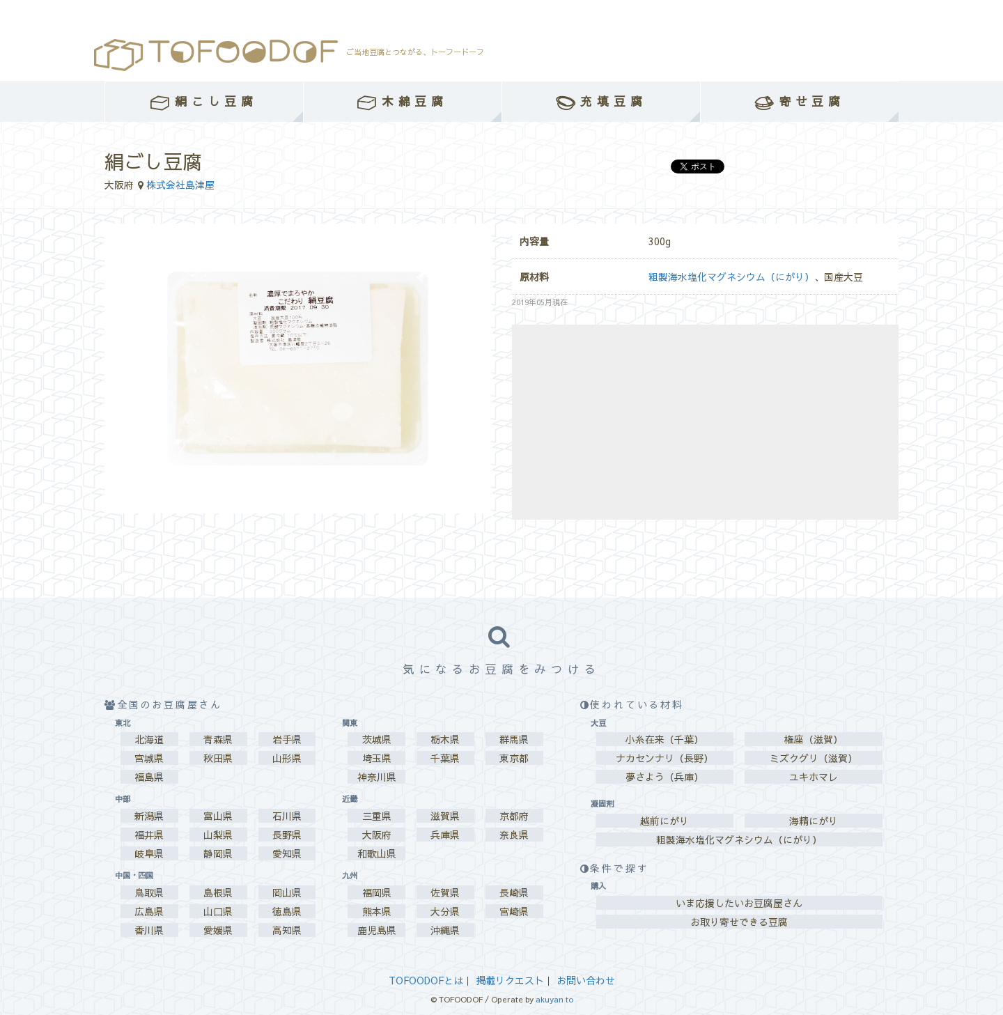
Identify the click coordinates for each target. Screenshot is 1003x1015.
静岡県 (218, 853)
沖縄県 (445, 930)
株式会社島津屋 (180, 185)
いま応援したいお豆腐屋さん (739, 903)
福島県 (149, 777)
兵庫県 (445, 835)
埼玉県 (376, 758)
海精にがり (813, 821)
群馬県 (514, 739)
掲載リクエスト (510, 980)
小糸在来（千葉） (664, 739)
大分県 (445, 911)
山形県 (287, 758)
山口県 (218, 911)
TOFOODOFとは (426, 980)
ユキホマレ (813, 777)
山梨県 (218, 835)
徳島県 (287, 911)
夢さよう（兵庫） (664, 777)
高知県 (287, 930)
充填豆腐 (601, 101)
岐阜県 (149, 853)
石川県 (287, 816)
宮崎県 (514, 911)
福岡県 (376, 892)
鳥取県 (149, 892)
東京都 (514, 758)
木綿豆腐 (402, 101)
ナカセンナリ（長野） (664, 758)
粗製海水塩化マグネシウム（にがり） (731, 277)
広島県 (149, 911)
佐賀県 (445, 892)
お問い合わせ (586, 980)
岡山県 (287, 892)
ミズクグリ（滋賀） (813, 758)
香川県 (149, 930)
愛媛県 (218, 930)
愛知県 (287, 853)
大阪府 (376, 835)
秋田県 (218, 758)
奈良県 (514, 835)
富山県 (218, 816)
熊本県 (376, 911)
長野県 (287, 835)
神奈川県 (376, 777)
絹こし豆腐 (203, 101)
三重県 (376, 816)
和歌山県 (376, 853)
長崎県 (514, 892)
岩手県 (287, 739)
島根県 (218, 892)
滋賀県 (445, 816)
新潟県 (149, 816)
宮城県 (149, 758)
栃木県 (445, 739)
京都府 (514, 816)
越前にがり (664, 821)
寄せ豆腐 (799, 101)
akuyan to (554, 999)
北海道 (149, 739)
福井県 (149, 835)
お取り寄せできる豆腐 (739, 922)
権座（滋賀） (813, 739)
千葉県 (445, 758)
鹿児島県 (376, 930)
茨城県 (376, 739)
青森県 (218, 739)
